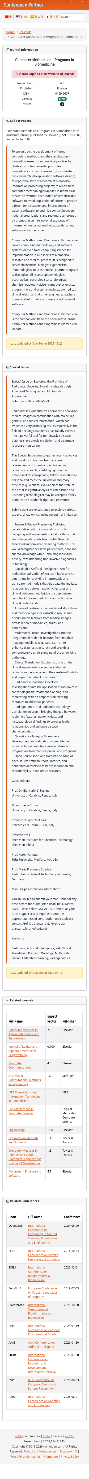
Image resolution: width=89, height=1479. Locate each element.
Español (39, 16)
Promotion (51, 1457)
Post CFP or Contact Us (25, 1457)
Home (10, 32)
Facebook (65, 1451)
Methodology (47, 1451)
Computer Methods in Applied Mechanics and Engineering (23, 1034)
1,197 (46, 1436)
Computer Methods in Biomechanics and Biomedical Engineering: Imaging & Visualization (24, 1157)
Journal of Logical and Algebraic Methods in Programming (22, 1051)
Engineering (16, 1130)
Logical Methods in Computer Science (21, 1111)
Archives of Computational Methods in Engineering (24, 1080)
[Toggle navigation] (77, 5)
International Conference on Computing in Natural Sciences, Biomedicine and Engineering (42, 1234)
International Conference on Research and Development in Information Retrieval (42, 1363)
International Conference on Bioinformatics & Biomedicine (39, 1273)
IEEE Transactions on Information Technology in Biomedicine (24, 1096)
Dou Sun (38, 343)
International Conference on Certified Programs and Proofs (44, 1330)
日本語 (54, 16)
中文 (12, 16)
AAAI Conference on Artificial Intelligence (41, 1345)
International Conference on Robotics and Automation (44, 1401)
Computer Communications (19, 1065)
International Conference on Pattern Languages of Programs (44, 1255)
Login (32, 74)
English (25, 16)
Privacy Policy (70, 1457)
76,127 (69, 1436)
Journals (25, 32)
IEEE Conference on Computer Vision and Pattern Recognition (42, 1384)
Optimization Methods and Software (23, 1140)
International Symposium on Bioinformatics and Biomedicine (40, 1311)
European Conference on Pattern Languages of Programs (43, 1292)
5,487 (19, 1436)
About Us (30, 1451)
